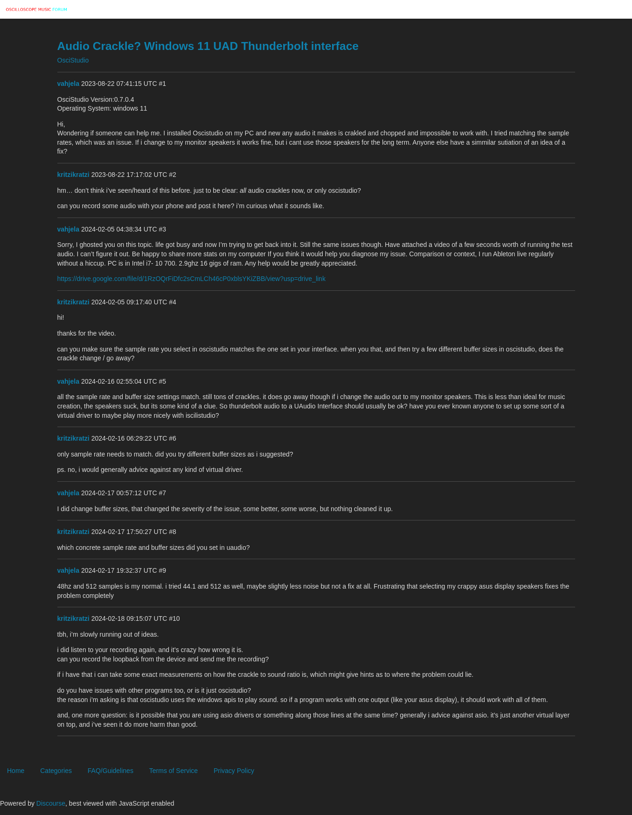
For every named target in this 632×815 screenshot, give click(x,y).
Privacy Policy (234, 770)
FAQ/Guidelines (110, 770)
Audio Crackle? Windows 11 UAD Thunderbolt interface (208, 46)
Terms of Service (173, 770)
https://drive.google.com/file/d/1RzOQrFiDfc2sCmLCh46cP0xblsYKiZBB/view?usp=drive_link (191, 278)
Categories (56, 770)
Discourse (50, 803)
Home (15, 770)
